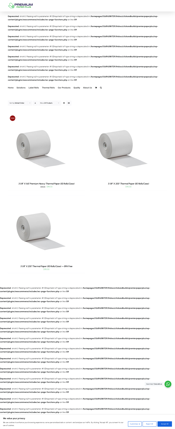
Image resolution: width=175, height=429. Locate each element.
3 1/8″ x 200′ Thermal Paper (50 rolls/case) (128, 183)
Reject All (149, 424)
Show (46, 103)
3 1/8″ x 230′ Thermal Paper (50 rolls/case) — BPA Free (46, 266)
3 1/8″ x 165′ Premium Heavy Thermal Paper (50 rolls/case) (46, 183)
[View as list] (68, 103)
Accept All (164, 424)
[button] (101, 87)
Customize (134, 424)
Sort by (17, 103)
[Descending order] (35, 103)
